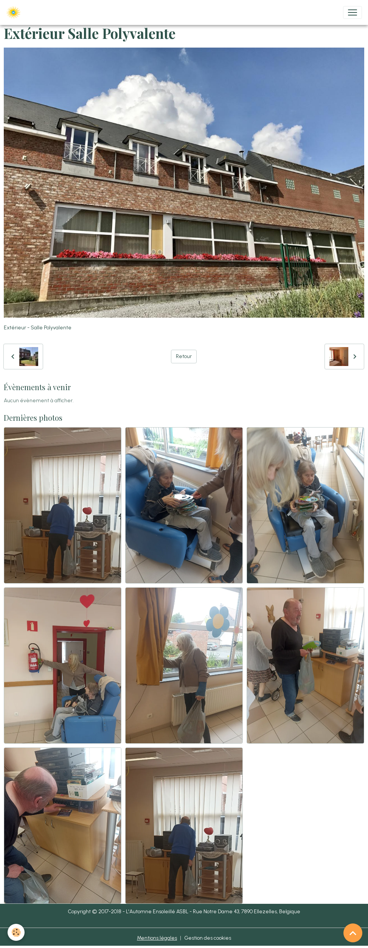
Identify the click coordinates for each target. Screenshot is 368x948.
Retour (184, 356)
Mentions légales (157, 938)
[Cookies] (16, 932)
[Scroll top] (352, 932)
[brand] (15, 12)
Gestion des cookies (207, 938)
